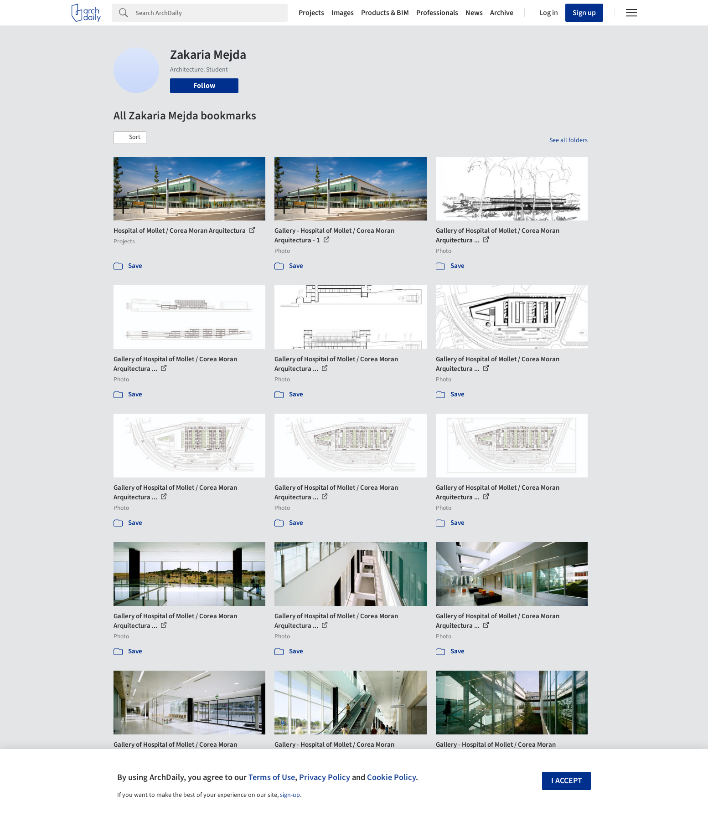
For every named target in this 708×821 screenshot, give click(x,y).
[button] (130, 137)
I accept (566, 780)
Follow (204, 86)
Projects (311, 12)
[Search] (211, 13)
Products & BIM (385, 12)
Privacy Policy (324, 777)
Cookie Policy (391, 777)
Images (342, 12)
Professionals (437, 12)
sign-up (290, 795)
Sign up (584, 13)
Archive (501, 12)
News (474, 12)
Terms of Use (271, 777)
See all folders (568, 140)
